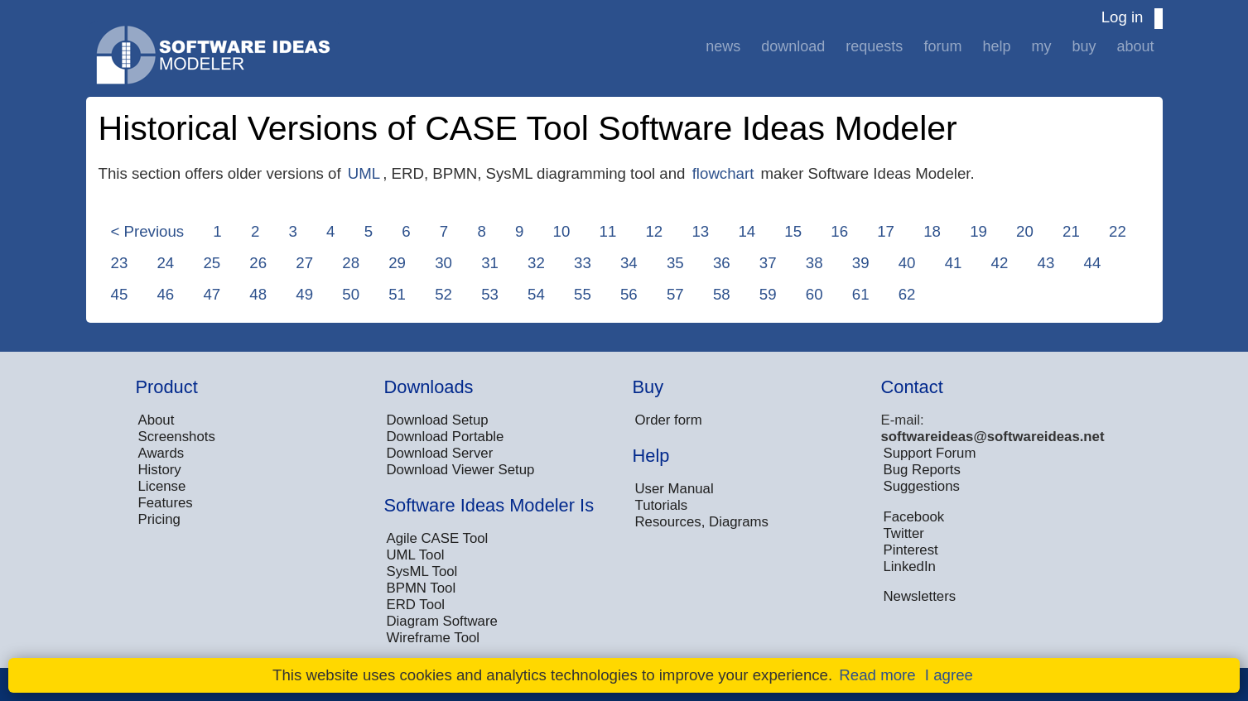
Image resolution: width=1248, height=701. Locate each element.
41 (953, 262)
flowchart (723, 173)
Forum (942, 46)
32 (536, 262)
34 (629, 262)
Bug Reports (922, 470)
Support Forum (930, 453)
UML (364, 173)
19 (978, 231)
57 (675, 294)
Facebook (914, 517)
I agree (949, 675)
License (162, 486)
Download (793, 46)
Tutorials (661, 505)
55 (582, 294)
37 (768, 262)
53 (490, 294)
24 (165, 262)
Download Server (440, 453)
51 (397, 294)
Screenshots (176, 436)
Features (165, 503)
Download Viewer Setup (461, 470)
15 (793, 231)
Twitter (904, 533)
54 (536, 294)
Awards (161, 453)
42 (1000, 262)
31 (490, 262)
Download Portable (445, 436)
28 (350, 262)
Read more (877, 675)
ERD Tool (416, 604)
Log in (1122, 17)
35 (675, 262)
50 (350, 294)
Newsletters (920, 596)
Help (996, 46)
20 (1025, 231)
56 (629, 294)
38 (814, 262)
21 (1071, 231)
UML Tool (416, 555)
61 (861, 294)
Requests (874, 46)
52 (443, 294)
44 (1092, 262)
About (1135, 46)
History (159, 470)
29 (397, 262)
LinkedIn (910, 566)
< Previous (148, 231)
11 (608, 231)
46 (165, 294)
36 (721, 262)
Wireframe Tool (433, 638)
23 (119, 262)
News (723, 46)
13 (700, 231)
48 (258, 294)
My (1041, 46)
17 (885, 231)
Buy (1084, 46)
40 (907, 262)
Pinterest (911, 550)
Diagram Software (442, 621)
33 (582, 262)
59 (768, 294)
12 (654, 231)
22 (1117, 231)
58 (721, 294)
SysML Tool (422, 571)
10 (562, 231)
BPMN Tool (421, 588)
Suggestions (922, 486)
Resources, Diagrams (702, 522)
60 (814, 294)
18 (932, 231)
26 (258, 262)
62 (907, 294)
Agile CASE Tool (438, 538)
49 (304, 294)
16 (839, 231)
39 (861, 262)
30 (443, 262)
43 (1046, 262)
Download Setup (438, 420)
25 (211, 262)
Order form (668, 420)
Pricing (159, 519)
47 (211, 294)
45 (119, 294)
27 (304, 262)
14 (746, 231)
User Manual (674, 489)
